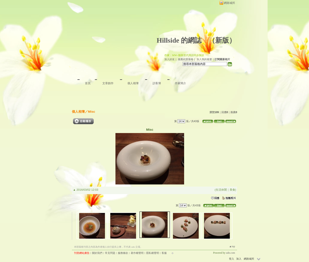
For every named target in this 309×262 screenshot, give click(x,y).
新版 (222, 40)
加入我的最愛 (204, 59)
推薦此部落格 (185, 59)
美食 (232, 189)
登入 (231, 258)
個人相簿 (133, 83)
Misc (91, 111)
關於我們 (97, 253)
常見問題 (110, 253)
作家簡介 (180, 83)
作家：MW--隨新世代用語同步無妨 (184, 55)
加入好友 (169, 59)
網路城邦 (229, 2)
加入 (238, 258)
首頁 (88, 83)
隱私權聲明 (152, 253)
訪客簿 (157, 83)
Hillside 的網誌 (179, 40)
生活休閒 (221, 189)
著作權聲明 (137, 253)
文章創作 (108, 83)
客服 (164, 253)
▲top (232, 246)
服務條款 (123, 253)
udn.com (230, 252)
